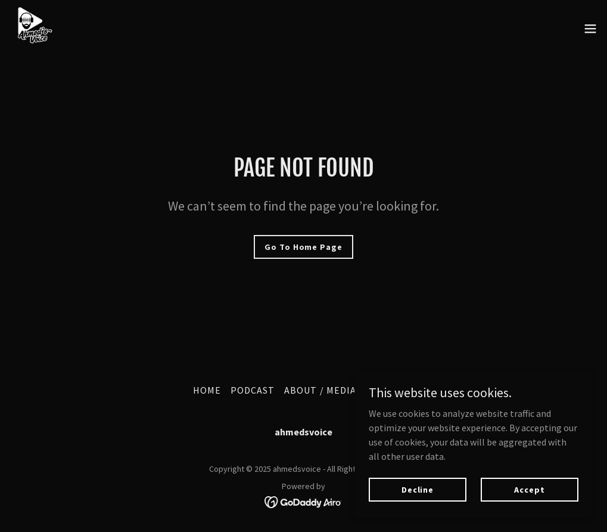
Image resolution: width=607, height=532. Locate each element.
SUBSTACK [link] (390, 390)
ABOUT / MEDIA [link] (320, 390)
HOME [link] (207, 390)
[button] (590, 29)
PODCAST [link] (253, 390)
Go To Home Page (303, 247)
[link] (33, 28)
